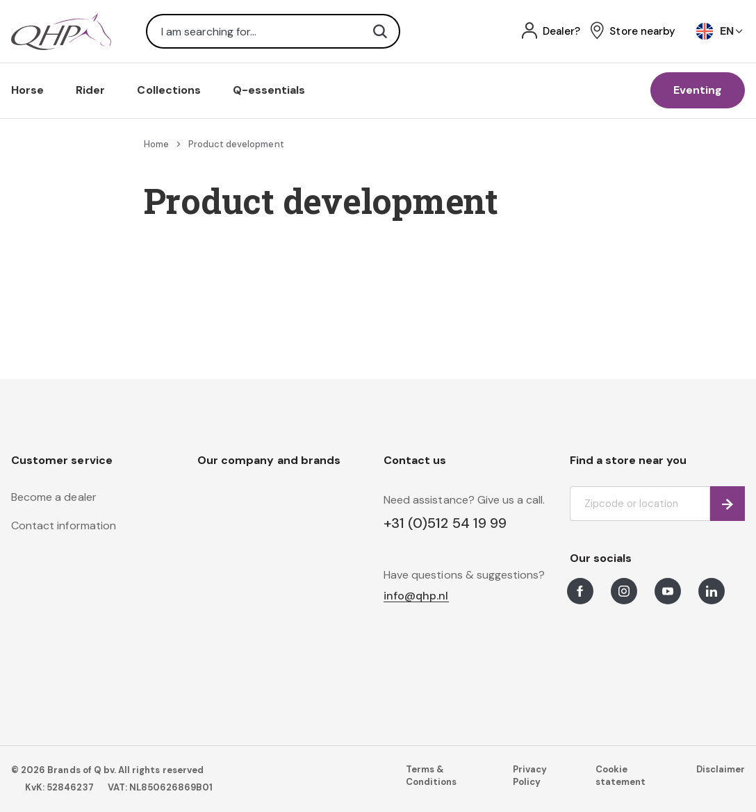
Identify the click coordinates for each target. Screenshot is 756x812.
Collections (169, 90)
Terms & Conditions (431, 775)
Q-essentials (269, 90)
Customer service (62, 460)
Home (156, 144)
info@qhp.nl (416, 596)
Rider (90, 90)
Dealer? (561, 32)
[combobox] (273, 31)
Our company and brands (268, 460)
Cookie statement (620, 775)
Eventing (697, 90)
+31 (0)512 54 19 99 (445, 523)
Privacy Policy (530, 775)
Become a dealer (54, 497)
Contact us (415, 460)
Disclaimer (720, 769)
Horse (27, 90)
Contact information (63, 525)
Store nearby (642, 32)
